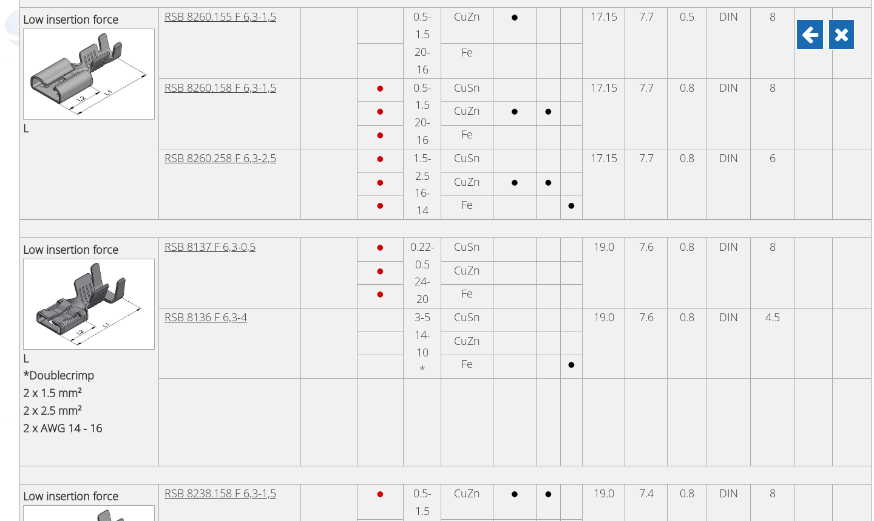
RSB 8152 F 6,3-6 (205, 237)
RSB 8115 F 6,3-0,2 (210, 25)
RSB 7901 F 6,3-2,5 (210, 166)
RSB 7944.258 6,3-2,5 (216, 382)
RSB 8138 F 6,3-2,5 (210, 470)
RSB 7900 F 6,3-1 (205, 96)
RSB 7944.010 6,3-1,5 (216, 309)
